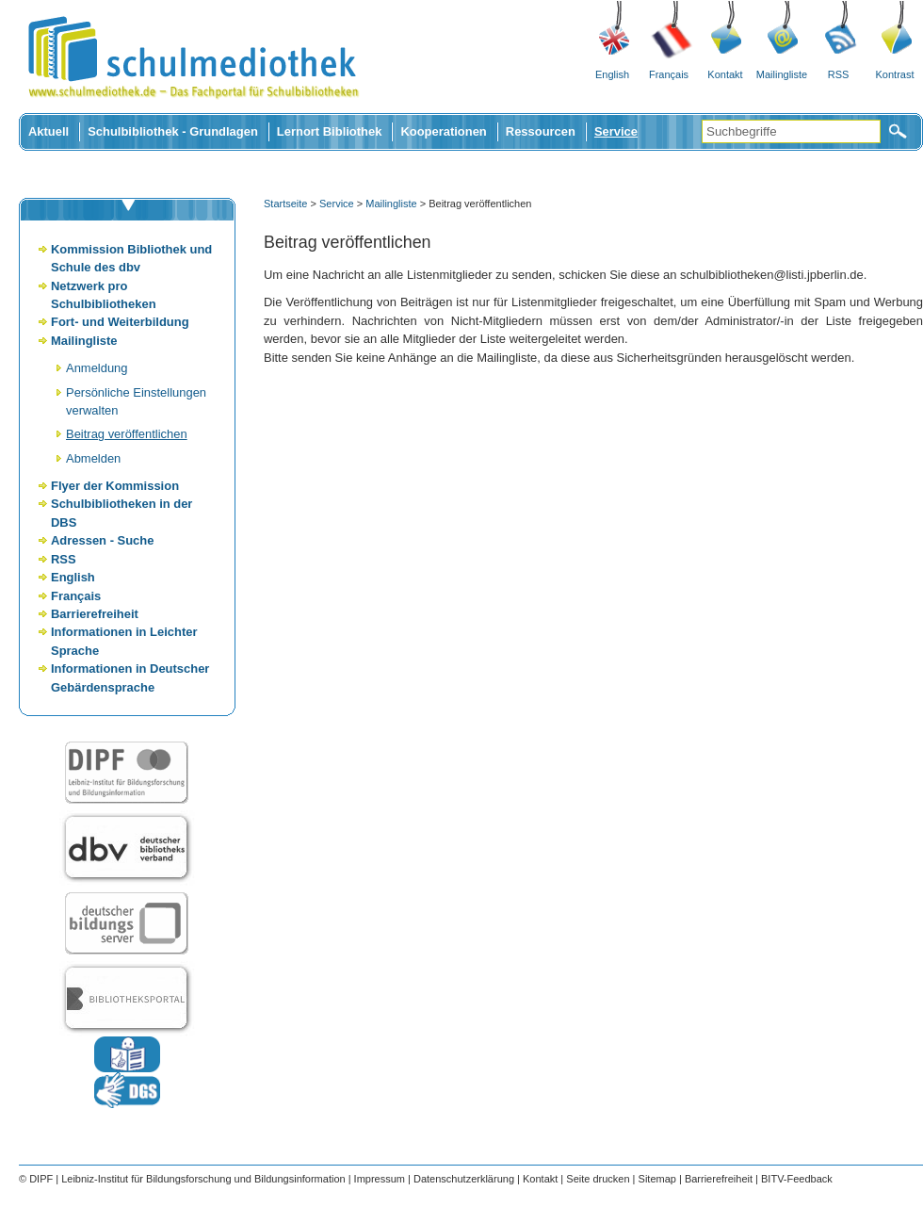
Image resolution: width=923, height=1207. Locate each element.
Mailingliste (781, 74)
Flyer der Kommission (115, 486)
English (612, 74)
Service (616, 131)
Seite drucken (597, 1178)
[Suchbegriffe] (791, 131)
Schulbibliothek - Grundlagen (173, 131)
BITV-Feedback (797, 1178)
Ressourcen (540, 131)
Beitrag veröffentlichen (126, 434)
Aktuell (48, 131)
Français (668, 74)
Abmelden (93, 458)
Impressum (379, 1178)
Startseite (285, 203)
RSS (839, 74)
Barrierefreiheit (94, 614)
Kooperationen (443, 131)
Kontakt (724, 74)
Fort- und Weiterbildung (120, 322)
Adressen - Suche (102, 540)
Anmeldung (97, 368)
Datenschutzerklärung (463, 1178)
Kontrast (895, 74)
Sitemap (657, 1178)
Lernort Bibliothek (329, 131)
